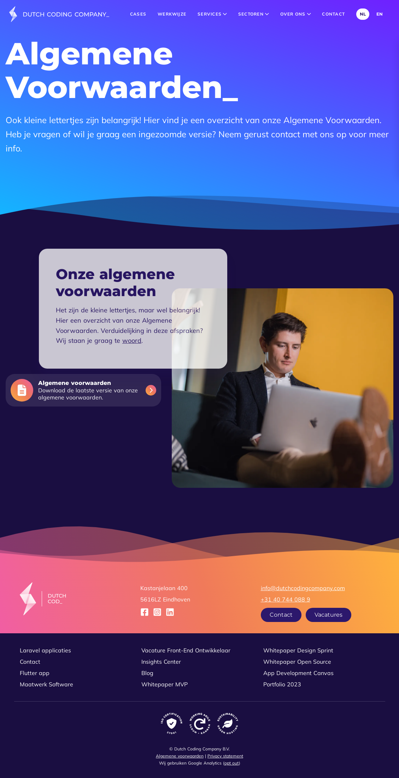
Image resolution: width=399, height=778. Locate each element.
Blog (147, 672)
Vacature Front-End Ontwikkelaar (185, 650)
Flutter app (34, 672)
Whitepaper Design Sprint (298, 650)
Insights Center (161, 661)
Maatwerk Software (46, 684)
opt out (231, 763)
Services (212, 14)
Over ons (295, 14)
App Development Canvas (298, 672)
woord (131, 356)
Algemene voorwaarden (180, 756)
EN (379, 14)
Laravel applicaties (45, 650)
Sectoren (253, 14)
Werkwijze (172, 14)
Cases (138, 14)
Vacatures (328, 614)
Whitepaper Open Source (297, 661)
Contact (333, 14)
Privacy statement (225, 756)
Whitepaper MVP (164, 684)
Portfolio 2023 (282, 684)
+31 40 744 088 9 (285, 599)
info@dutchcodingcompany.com (303, 588)
